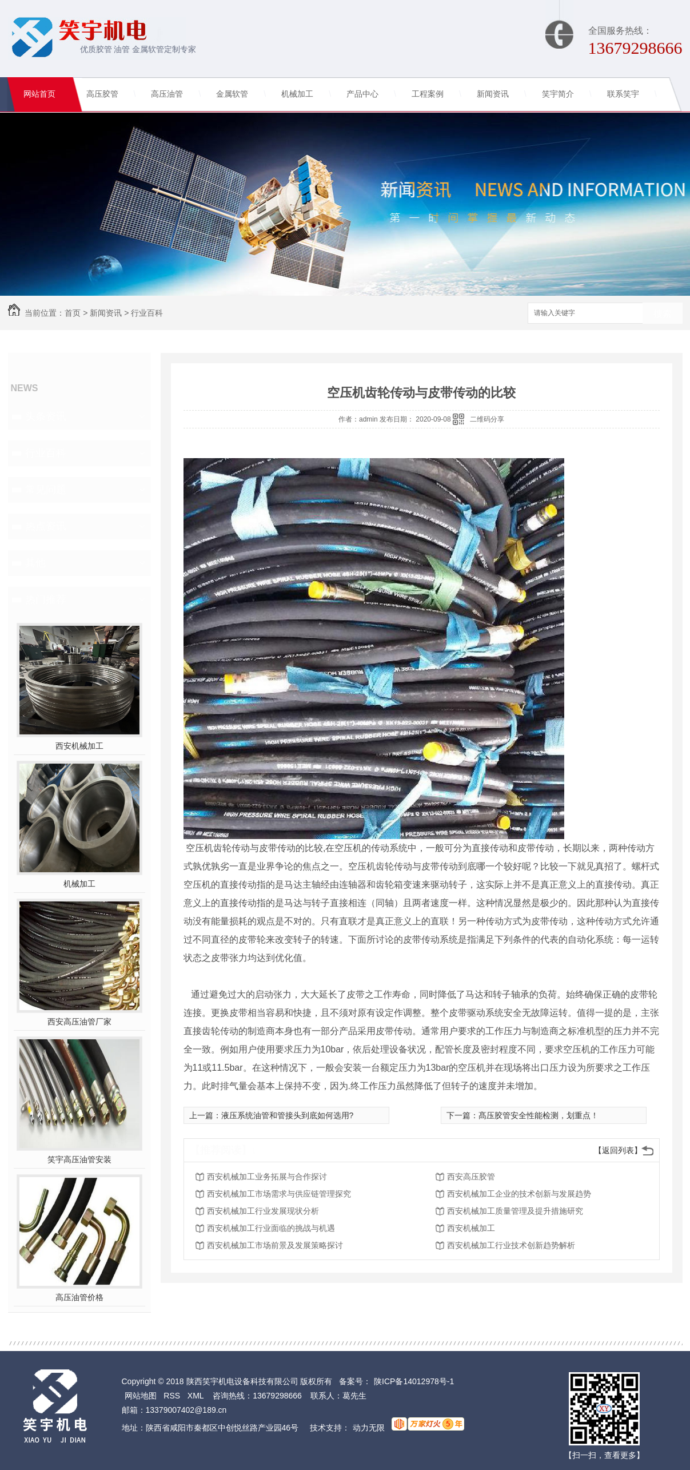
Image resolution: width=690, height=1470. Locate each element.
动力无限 (369, 1427)
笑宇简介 (558, 94)
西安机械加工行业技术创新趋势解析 (511, 1245)
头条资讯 (45, 416)
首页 (73, 312)
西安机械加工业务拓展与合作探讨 (267, 1176)
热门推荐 (45, 599)
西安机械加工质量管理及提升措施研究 (515, 1210)
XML (196, 1395)
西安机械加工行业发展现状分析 (263, 1210)
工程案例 (428, 94)
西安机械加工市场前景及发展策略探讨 (275, 1245)
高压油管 (167, 94)
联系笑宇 (623, 94)
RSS (171, 1395)
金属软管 (232, 94)
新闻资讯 (493, 94)
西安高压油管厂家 (79, 1021)
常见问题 (45, 489)
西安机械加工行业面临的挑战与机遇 (271, 1228)
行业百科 (147, 312)
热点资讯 (45, 526)
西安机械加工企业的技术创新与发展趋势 (519, 1193)
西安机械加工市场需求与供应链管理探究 (279, 1193)
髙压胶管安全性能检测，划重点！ (538, 1115)
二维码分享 (487, 419)
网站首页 (39, 94)
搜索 (662, 314)
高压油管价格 (79, 1297)
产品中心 (362, 94)
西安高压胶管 (471, 1176)
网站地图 (141, 1395)
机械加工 (297, 94)
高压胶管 (102, 94)
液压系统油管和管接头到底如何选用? (287, 1115)
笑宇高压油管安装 (79, 1159)
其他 (35, 563)
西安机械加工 (79, 745)
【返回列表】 (618, 1150)
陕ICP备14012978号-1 (414, 1381)
